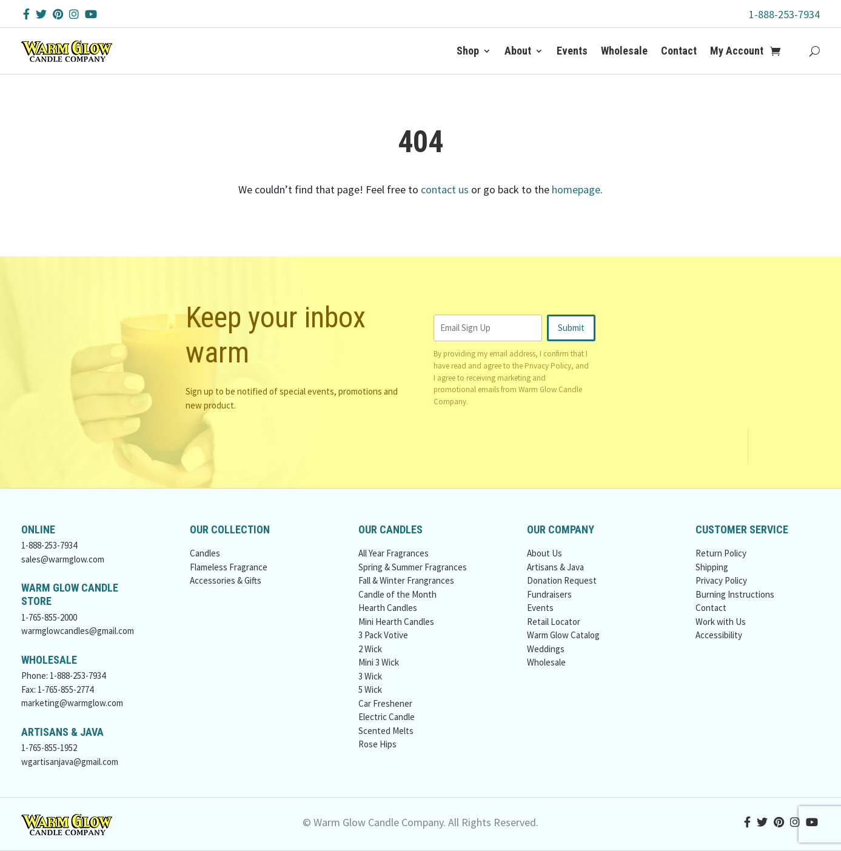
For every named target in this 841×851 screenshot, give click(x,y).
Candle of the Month (397, 594)
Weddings (546, 649)
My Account (736, 50)
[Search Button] (814, 51)
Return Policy (720, 553)
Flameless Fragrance (228, 567)
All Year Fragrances (393, 553)
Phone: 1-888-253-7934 (63, 675)
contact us (445, 189)
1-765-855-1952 (49, 747)
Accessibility (718, 635)
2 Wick (370, 649)
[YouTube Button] (91, 14)
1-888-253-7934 (784, 14)
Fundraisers (549, 594)
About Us (544, 553)
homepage (576, 189)
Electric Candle (386, 717)
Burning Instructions (734, 594)
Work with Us (720, 621)
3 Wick (370, 676)
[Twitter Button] (41, 14)
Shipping (711, 567)
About (517, 50)
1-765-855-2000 (49, 617)
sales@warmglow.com (62, 559)
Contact (679, 50)
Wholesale (624, 50)
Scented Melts (386, 730)
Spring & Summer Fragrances (412, 567)
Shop (468, 50)
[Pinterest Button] (58, 14)
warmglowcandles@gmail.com (77, 630)
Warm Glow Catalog (563, 635)
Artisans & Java (555, 567)
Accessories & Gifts (225, 580)
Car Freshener (385, 703)
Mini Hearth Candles (396, 621)
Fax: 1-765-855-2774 (57, 689)
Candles (205, 553)
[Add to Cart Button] (782, 51)
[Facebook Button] (26, 14)
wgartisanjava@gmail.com (69, 761)
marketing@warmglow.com (72, 703)
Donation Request (562, 580)
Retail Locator (553, 621)
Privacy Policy (547, 366)
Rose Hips (377, 744)
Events (572, 50)
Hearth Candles (387, 607)
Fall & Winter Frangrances (406, 580)
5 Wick (370, 689)
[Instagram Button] (74, 14)
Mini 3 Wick (378, 662)
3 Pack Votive (383, 635)
